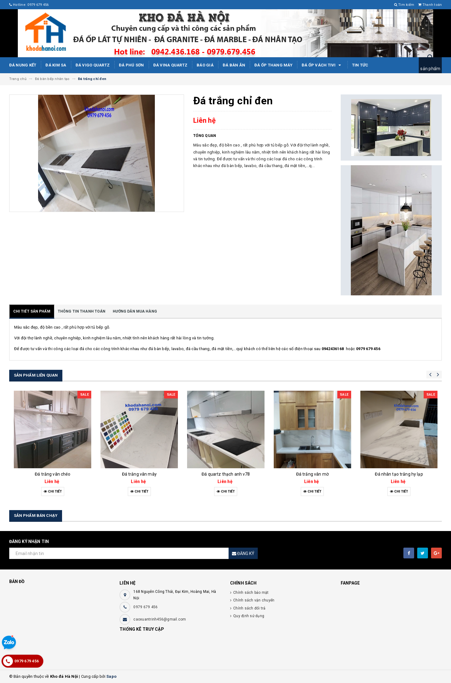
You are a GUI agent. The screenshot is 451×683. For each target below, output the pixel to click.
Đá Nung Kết (23, 65)
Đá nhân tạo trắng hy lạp (399, 474)
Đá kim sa (55, 65)
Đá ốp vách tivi (322, 65)
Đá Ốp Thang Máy (273, 65)
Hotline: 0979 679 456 (29, 5)
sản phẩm (430, 68)
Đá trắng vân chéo (52, 474)
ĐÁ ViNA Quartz (170, 65)
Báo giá (205, 65)
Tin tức (360, 65)
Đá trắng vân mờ (312, 474)
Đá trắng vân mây (139, 474)
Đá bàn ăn (234, 65)
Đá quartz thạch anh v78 (226, 474)
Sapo (111, 676)
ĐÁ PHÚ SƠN (131, 65)
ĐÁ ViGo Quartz (93, 65)
